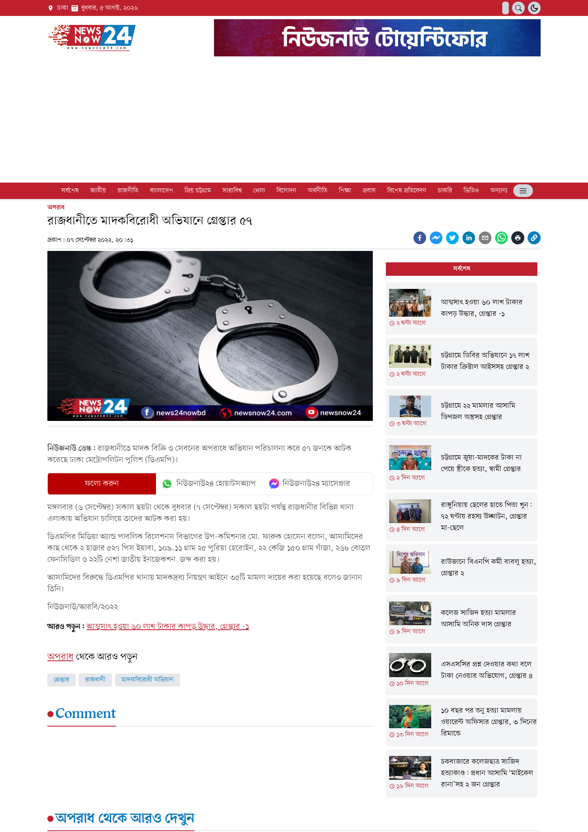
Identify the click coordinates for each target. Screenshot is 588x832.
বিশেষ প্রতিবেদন (406, 190)
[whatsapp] (501, 237)
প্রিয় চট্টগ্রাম (198, 190)
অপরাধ (56, 207)
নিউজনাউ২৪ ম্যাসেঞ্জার (309, 484)
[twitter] (452, 237)
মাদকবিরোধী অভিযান (148, 679)
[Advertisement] (294, 121)
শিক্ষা (345, 190)
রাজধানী (95, 679)
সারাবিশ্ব (232, 190)
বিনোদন (286, 190)
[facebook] (419, 237)
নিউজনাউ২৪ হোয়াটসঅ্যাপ (208, 484)
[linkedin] (468, 237)
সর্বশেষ (70, 190)
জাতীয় (98, 190)
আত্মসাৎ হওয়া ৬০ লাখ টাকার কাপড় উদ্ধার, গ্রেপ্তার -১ (168, 627)
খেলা (259, 190)
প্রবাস (369, 190)
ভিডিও (471, 190)
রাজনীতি (128, 190)
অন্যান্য (499, 190)
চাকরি (445, 190)
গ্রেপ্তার (61, 679)
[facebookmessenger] (436, 237)
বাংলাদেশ (161, 190)
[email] (485, 237)
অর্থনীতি (317, 190)
